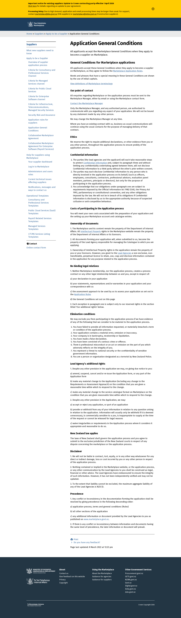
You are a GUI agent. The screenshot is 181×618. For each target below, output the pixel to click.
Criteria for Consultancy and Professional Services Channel (41, 73)
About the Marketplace (102, 573)
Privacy (62, 580)
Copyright (63, 583)
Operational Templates (37, 196)
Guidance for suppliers (102, 580)
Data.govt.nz (130, 589)
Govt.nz (128, 583)
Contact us (63, 573)
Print (75, 539)
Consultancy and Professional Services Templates (38, 202)
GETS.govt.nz (130, 576)
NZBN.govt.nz (131, 580)
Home (29, 34)
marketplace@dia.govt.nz (46, 14)
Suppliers (39, 34)
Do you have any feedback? (86, 542)
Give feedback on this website (72, 576)
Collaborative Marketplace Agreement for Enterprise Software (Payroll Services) (41, 146)
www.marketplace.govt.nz (96, 519)
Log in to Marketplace (38, 166)
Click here (32, 6)
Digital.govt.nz (131, 586)
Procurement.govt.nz (134, 573)
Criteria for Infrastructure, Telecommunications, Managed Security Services (41, 107)
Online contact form (36, 247)
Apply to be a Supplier (56, 34)
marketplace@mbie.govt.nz (85, 14)
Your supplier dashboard (40, 162)
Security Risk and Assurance (41, 115)
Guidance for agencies (101, 576)
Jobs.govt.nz (130, 592)
